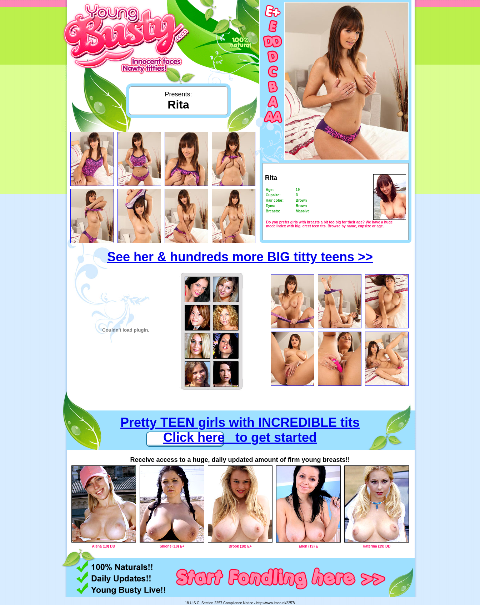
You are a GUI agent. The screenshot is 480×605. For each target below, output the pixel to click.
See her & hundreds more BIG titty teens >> (240, 256)
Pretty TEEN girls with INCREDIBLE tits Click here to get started (240, 430)
